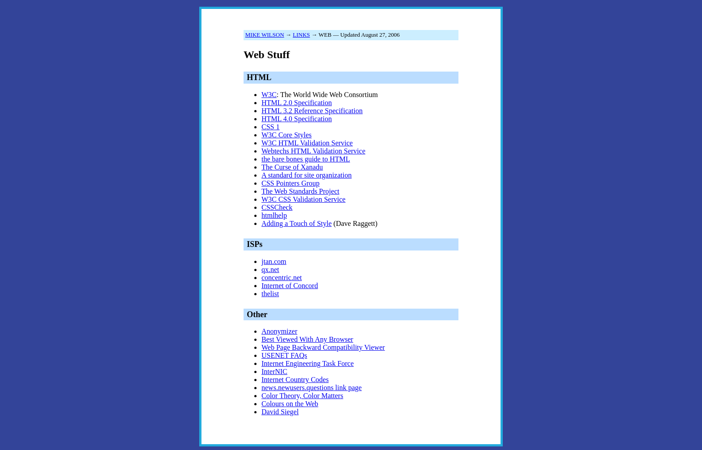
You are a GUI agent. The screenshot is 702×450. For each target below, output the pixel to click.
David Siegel (280, 412)
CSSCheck (276, 207)
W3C (269, 94)
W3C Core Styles (286, 135)
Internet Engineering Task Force (307, 363)
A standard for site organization (306, 175)
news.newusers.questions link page (311, 387)
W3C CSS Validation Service (303, 199)
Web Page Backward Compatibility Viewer (323, 347)
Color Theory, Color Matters (302, 395)
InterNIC (274, 371)
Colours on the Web (289, 404)
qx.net (270, 269)
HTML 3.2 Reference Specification (312, 111)
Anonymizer (279, 331)
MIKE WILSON (264, 34)
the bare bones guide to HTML (305, 159)
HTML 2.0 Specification (296, 102)
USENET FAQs (284, 355)
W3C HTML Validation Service (307, 143)
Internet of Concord (289, 285)
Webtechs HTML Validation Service (313, 151)
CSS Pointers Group (290, 183)
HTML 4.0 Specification (296, 119)
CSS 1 (270, 127)
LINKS (301, 34)
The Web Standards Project (300, 191)
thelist (270, 293)
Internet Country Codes (295, 379)
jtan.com (274, 261)
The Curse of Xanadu (292, 167)
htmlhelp (274, 215)
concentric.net (281, 277)
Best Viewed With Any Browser (307, 339)
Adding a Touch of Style (296, 223)
